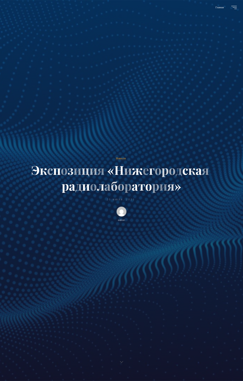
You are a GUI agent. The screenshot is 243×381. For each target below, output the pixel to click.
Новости (121, 158)
